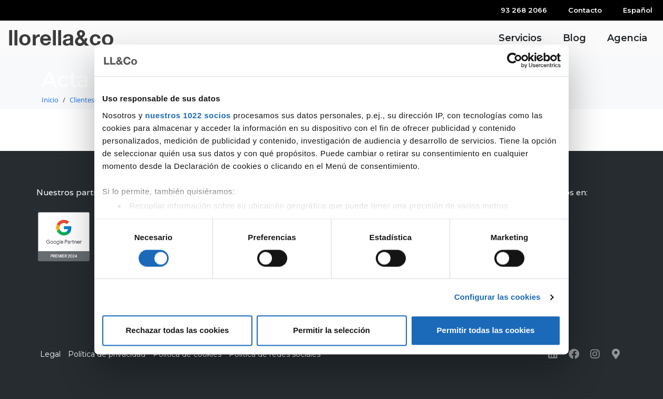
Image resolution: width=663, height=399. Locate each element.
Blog (574, 38)
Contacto (585, 10)
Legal (50, 354)
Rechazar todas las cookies (177, 330)
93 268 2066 (524, 10)
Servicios (520, 38)
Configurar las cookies (497, 296)
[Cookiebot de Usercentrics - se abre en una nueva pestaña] (515, 60)
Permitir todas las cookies (486, 330)
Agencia (627, 38)
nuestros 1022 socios (188, 115)
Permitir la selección (331, 330)
